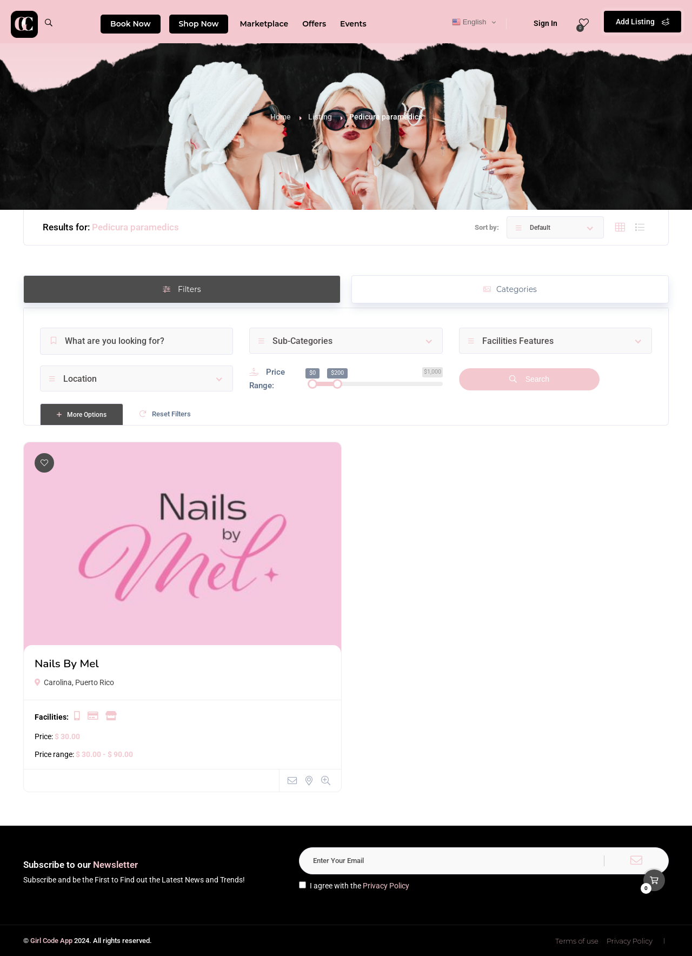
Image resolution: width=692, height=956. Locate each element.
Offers (314, 24)
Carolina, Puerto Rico (74, 682)
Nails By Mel (67, 663)
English (469, 22)
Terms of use (576, 941)
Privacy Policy (386, 885)
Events (353, 24)
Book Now (130, 24)
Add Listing (642, 21)
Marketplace (263, 24)
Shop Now (199, 24)
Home (280, 116)
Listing (320, 116)
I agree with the (354, 885)
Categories (510, 289)
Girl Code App (51, 941)
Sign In (538, 23)
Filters (182, 289)
